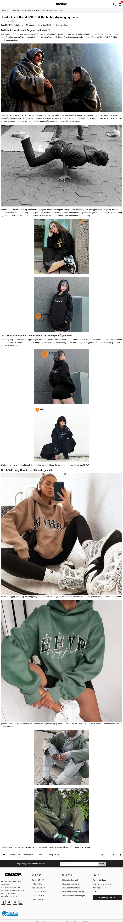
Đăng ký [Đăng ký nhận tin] (102, 865)
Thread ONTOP (37, 901)
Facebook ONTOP (39, 893)
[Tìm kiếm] (114, 4)
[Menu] (3, 5)
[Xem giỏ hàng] (120, 4)
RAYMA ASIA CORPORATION (77, 919)
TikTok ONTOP (37, 885)
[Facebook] (3, 900)
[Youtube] (15, 900)
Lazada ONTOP (38, 897)
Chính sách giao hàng (70, 885)
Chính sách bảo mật (70, 881)
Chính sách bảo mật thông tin (73, 897)
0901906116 (106, 889)
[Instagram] (20, 900)
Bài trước (106, 856)
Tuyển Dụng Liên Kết (107, 899)
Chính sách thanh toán (71, 889)
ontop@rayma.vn (104, 885)
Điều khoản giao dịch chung (73, 893)
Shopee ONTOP (38, 881)
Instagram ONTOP (39, 889)
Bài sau (117, 856)
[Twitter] (9, 900)
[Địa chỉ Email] (79, 865)
